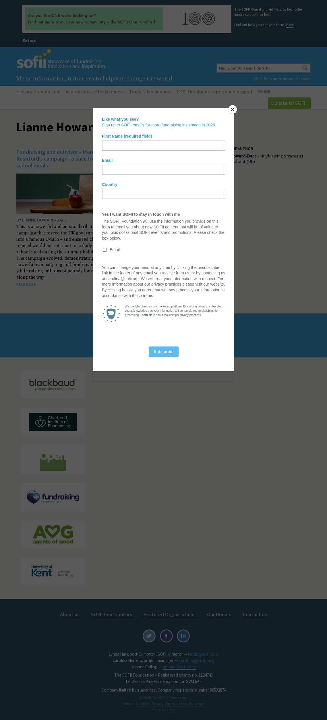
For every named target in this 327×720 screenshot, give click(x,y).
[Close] (232, 109)
